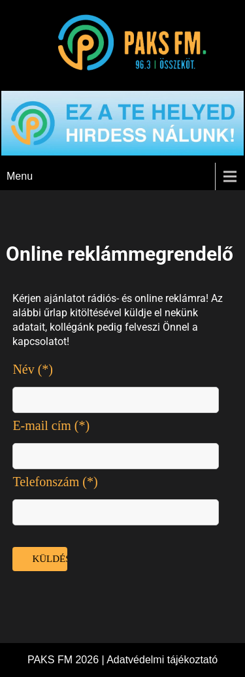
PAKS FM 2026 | (66, 659)
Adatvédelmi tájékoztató (162, 659)
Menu (20, 176)
